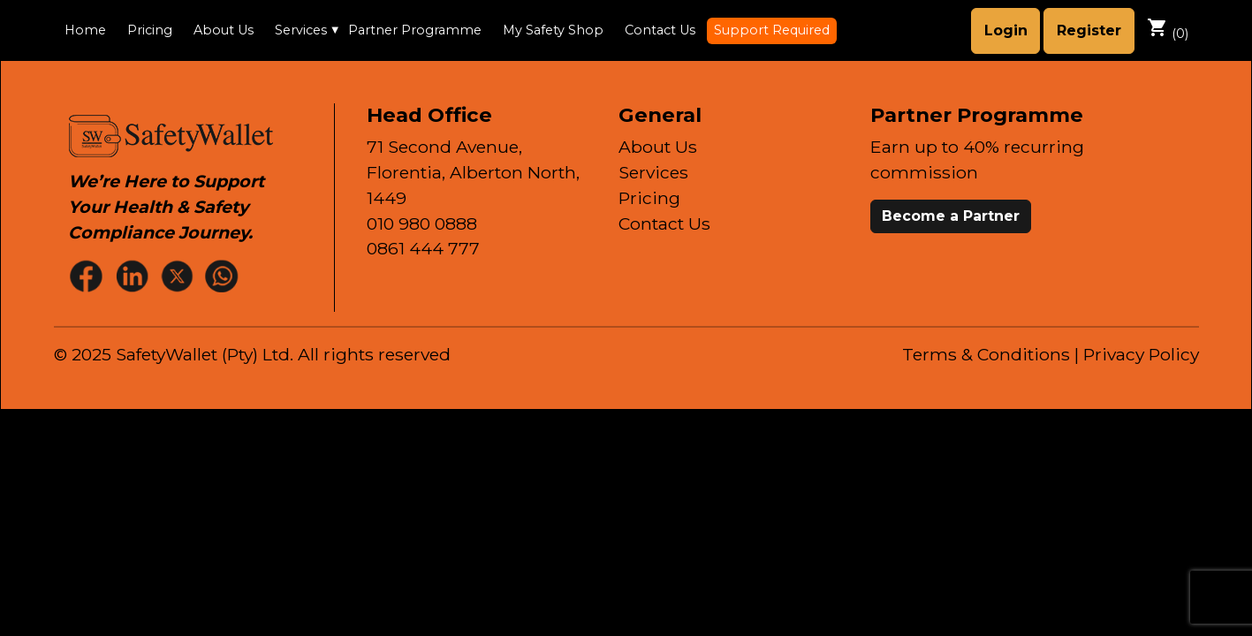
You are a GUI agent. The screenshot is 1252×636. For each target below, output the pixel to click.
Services (301, 30)
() (1167, 29)
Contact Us (660, 30)
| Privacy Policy (1136, 354)
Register (1089, 30)
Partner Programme (415, 30)
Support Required (772, 30)
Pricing (149, 30)
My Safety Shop (553, 30)
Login (1006, 30)
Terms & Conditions (986, 354)
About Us (223, 30)
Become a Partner (951, 216)
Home (85, 30)
